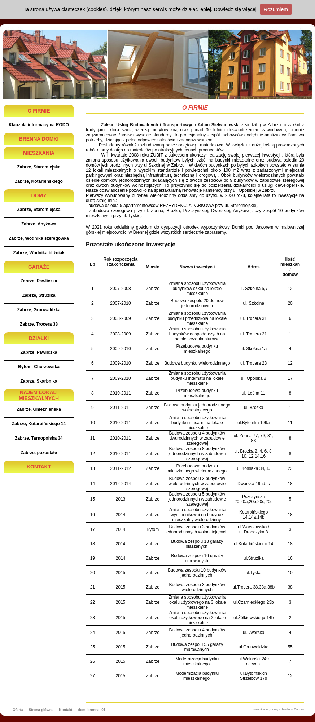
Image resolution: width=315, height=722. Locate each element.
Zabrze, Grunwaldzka (38, 309)
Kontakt (65, 710)
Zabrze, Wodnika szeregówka (39, 238)
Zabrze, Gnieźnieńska (39, 409)
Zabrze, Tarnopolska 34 (39, 438)
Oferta (18, 710)
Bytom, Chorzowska (39, 366)
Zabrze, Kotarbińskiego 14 (39, 423)
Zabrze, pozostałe (39, 452)
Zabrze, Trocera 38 (39, 324)
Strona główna (41, 710)
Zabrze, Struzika (38, 295)
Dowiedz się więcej (235, 9)
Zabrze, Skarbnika (38, 381)
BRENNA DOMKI (39, 139)
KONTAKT (39, 467)
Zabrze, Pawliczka (38, 280)
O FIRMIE (38, 111)
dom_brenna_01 (92, 710)
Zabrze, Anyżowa (38, 223)
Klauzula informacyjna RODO (39, 124)
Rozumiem (276, 9)
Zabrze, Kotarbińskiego (39, 181)
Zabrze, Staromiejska (38, 167)
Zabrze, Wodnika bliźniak (38, 252)
